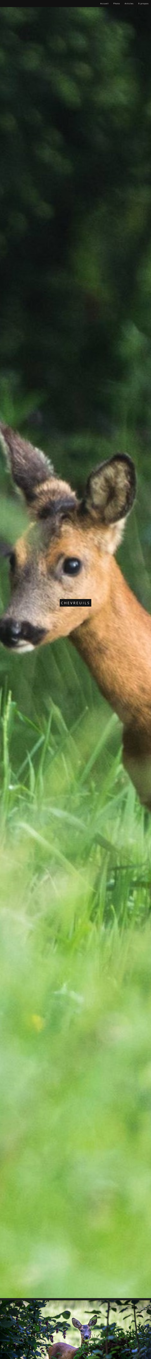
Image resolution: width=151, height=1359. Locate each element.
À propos (143, 3)
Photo (116, 3)
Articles (129, 3)
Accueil (104, 3)
